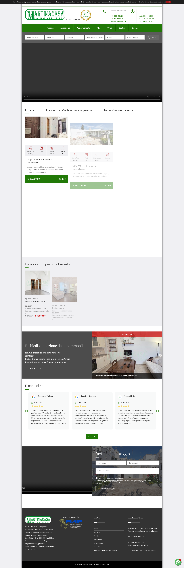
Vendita (50, 28)
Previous (94, 355)
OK (169, 2)
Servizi (96, 536)
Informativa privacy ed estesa (105, 550)
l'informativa (134, 480)
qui (165, 2)
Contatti (97, 547)
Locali (134, 28)
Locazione (65, 28)
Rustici (122, 28)
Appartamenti (83, 28)
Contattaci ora (36, 368)
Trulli (109, 28)
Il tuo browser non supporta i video (92, 67)
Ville (98, 28)
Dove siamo (98, 543)
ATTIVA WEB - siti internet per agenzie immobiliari (94, 564)
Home (96, 529)
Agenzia (97, 532)
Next (160, 355)
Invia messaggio (107, 488)
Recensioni (98, 539)
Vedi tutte (92, 437)
